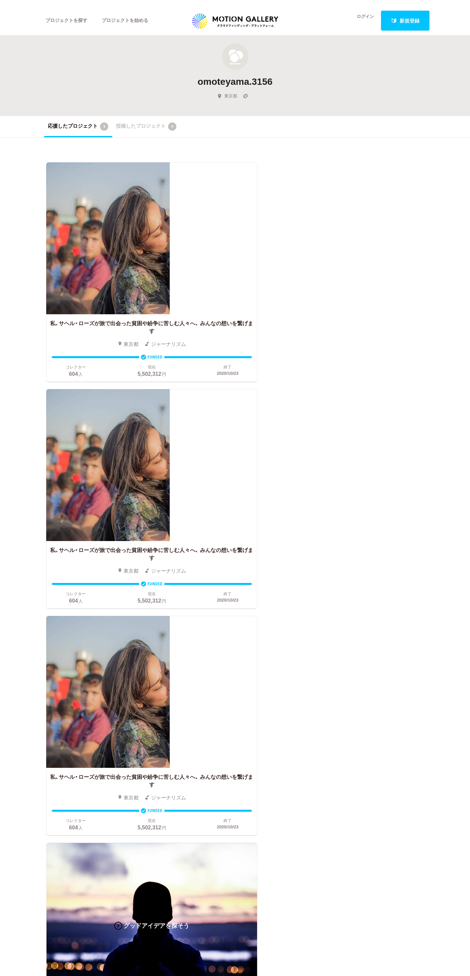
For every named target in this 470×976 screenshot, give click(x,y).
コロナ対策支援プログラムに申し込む (264, 718)
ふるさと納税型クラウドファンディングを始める (274, 698)
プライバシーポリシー (368, 688)
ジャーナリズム (61, 708)
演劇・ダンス (58, 678)
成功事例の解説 (239, 658)
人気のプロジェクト (166, 638)
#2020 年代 (355, 638)
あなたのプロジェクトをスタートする (235, 570)
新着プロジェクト (164, 648)
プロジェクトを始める (130, 20)
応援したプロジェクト (78, 132)
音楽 (91, 648)
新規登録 (405, 20)
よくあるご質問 (360, 648)
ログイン (361, 20)
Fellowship (234, 678)
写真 (49, 648)
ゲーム (93, 658)
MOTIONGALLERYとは (369, 628)
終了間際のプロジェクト (169, 658)
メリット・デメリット (246, 668)
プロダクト (98, 668)
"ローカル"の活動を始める (251, 688)
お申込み (232, 628)
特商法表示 (355, 698)
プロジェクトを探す (68, 20)
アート (93, 638)
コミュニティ (59, 668)
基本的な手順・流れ (243, 648)
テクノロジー (59, 688)
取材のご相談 (358, 668)
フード (93, 698)
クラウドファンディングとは (254, 638)
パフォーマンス (103, 688)
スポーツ (54, 698)
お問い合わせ (358, 658)
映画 (49, 638)
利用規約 (353, 678)
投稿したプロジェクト (146, 132)
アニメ (51, 658)
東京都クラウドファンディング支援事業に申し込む (274, 708)
